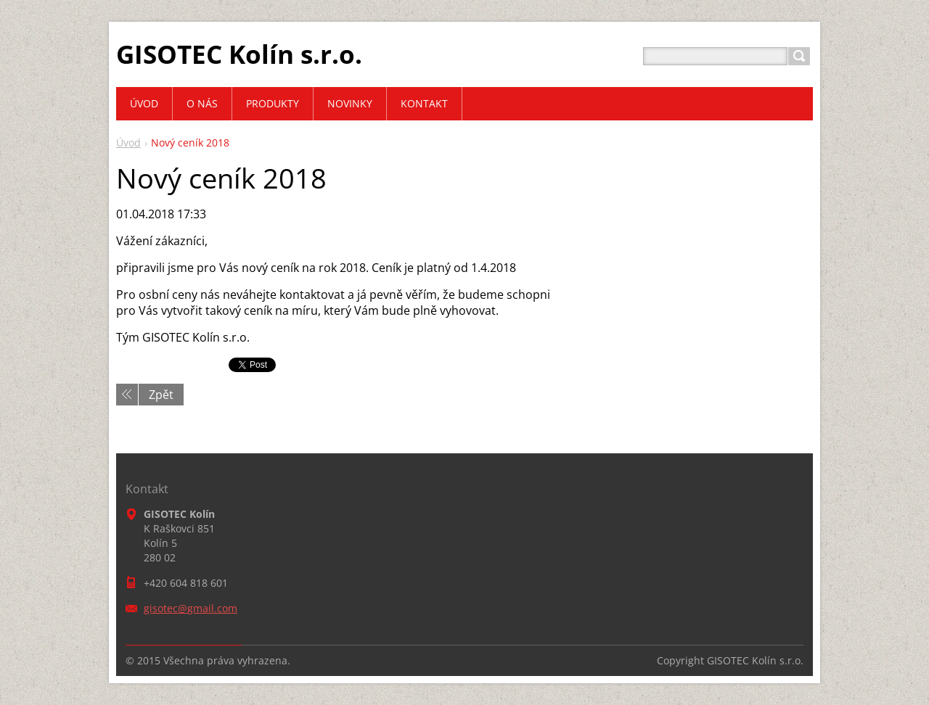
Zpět (161, 395)
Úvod (128, 142)
